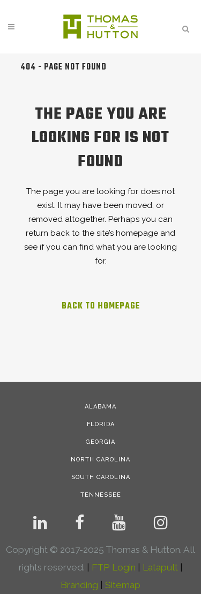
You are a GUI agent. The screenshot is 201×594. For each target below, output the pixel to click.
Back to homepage (101, 306)
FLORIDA (101, 424)
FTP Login (114, 567)
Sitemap (122, 585)
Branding (79, 585)
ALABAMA (100, 406)
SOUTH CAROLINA (100, 477)
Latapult (160, 567)
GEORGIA (100, 441)
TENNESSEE (100, 494)
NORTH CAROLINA (100, 459)
